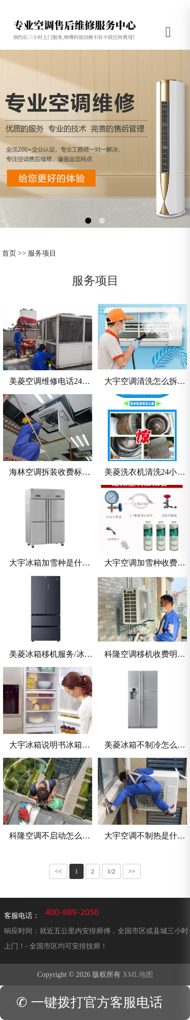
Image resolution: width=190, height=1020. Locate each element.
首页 (9, 253)
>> (131, 871)
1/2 (111, 871)
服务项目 (42, 253)
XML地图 (138, 974)
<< (58, 871)
